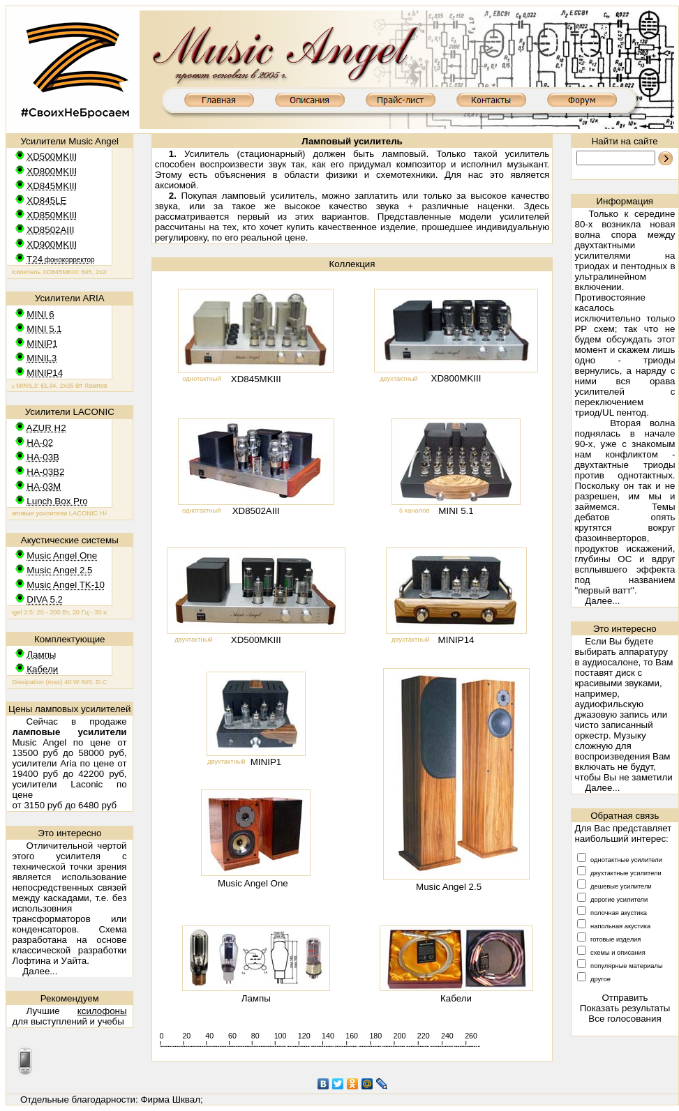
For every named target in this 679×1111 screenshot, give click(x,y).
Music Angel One (253, 883)
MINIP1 (266, 762)
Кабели (456, 998)
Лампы (256, 998)
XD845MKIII (256, 379)
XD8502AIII (256, 511)
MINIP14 (456, 640)
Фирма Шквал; (171, 1099)
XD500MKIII (256, 640)
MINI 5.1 (455, 511)
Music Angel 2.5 (449, 887)
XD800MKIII (456, 378)
